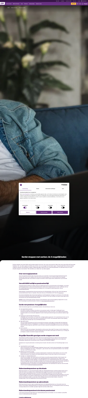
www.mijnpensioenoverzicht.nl (48, 300)
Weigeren (28, 212)
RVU (44, 317)
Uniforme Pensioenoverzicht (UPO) (35, 364)
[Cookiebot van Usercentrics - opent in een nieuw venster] (63, 185)
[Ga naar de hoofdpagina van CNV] (2, 3)
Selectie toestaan (44, 212)
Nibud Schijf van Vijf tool (50, 339)
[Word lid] (73, 4)
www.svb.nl (61, 292)
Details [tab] (37, 188)
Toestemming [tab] (25, 188)
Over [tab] (63, 188)
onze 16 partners (26, 194)
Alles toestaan (60, 212)
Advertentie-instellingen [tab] (50, 188)
